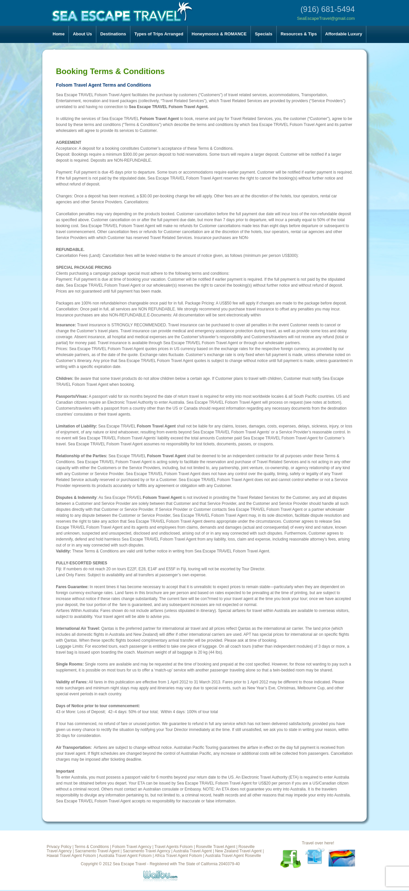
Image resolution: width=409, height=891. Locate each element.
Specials (263, 33)
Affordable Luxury (343, 33)
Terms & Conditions (91, 846)
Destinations (113, 33)
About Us (82, 33)
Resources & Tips (299, 33)
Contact (60, 50)
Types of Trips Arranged (158, 33)
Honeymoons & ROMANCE (219, 33)
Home (59, 33)
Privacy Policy (59, 846)
